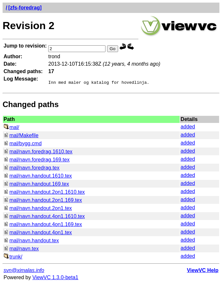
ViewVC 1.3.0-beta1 (55, 278)
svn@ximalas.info (24, 271)
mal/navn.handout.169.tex (36, 185)
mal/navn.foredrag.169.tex (37, 160)
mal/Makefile (21, 136)
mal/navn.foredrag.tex (32, 168)
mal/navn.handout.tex (31, 241)
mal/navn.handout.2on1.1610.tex (44, 193)
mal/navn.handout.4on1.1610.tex (44, 217)
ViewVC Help (202, 271)
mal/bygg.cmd (23, 144)
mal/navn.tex (21, 249)
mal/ (11, 128)
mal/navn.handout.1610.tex (38, 177)
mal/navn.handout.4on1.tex (38, 233)
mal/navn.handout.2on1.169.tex (43, 201)
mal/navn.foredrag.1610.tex (38, 152)
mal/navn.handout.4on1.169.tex (43, 225)
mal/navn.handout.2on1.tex (38, 209)
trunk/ (13, 257)
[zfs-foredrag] (24, 7)
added (188, 127)
